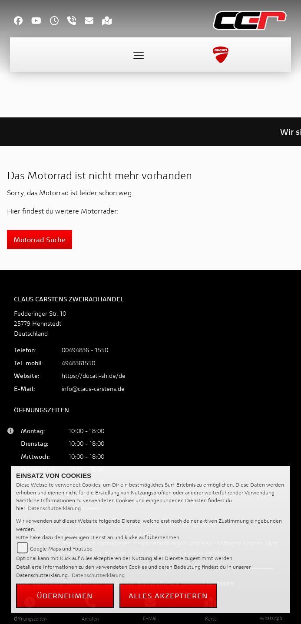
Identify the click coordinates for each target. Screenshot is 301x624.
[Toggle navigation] (138, 55)
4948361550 (78, 363)
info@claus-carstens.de (93, 388)
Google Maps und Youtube (61, 548)
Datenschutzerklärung (54, 508)
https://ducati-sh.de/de (94, 375)
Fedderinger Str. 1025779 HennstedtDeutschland (40, 323)
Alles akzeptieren (168, 595)
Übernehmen (65, 595)
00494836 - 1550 (85, 350)
